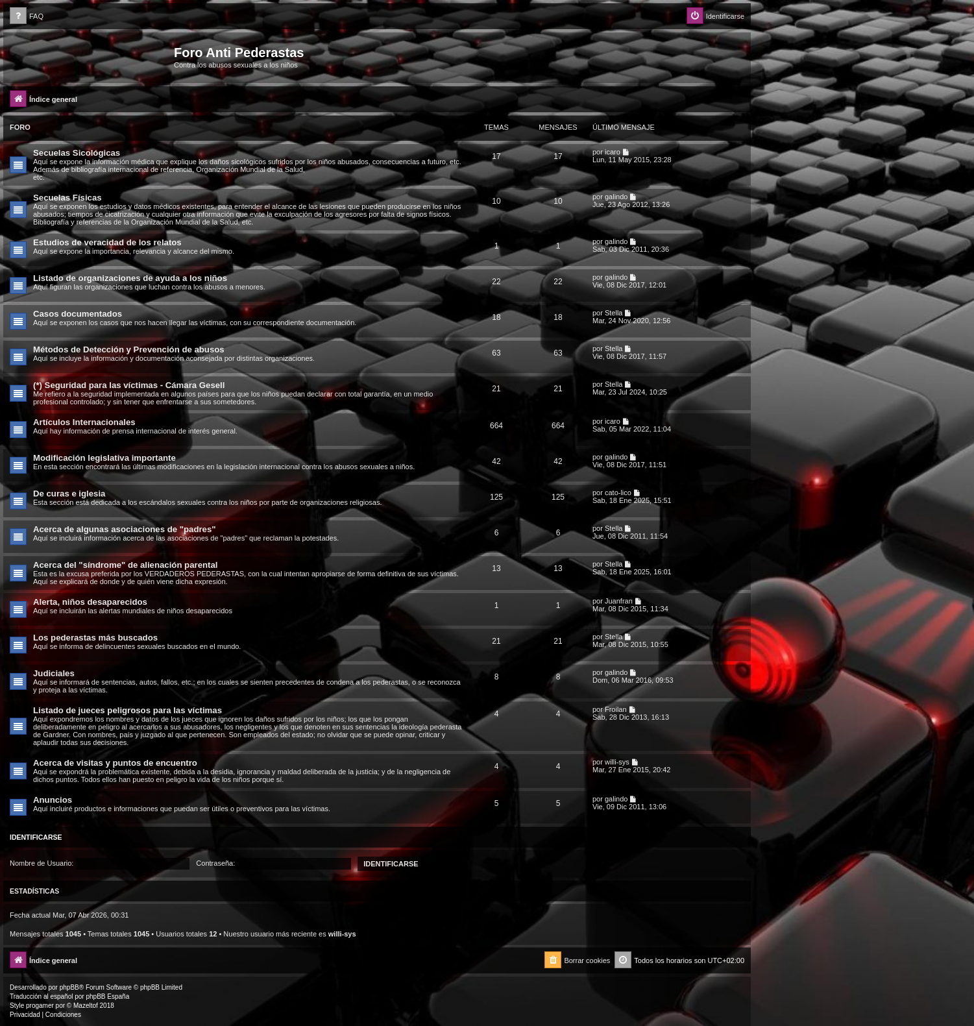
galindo (616, 197)
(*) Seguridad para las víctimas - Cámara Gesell (129, 385)
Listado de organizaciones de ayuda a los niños (130, 278)
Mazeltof (85, 1005)
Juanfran (619, 601)
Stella (614, 313)
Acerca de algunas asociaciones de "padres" (124, 529)
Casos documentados (77, 314)
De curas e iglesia (69, 493)
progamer (40, 1005)
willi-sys (617, 762)
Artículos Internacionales (84, 422)
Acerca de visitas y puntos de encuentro (115, 763)
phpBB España (107, 996)
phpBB (69, 987)
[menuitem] (26, 16)
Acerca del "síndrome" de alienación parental (125, 565)
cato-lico (618, 492)
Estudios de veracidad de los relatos (107, 242)
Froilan (616, 709)
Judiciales (54, 673)
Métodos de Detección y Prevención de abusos (129, 349)
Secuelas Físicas (67, 197)
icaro (612, 152)
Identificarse (36, 837)
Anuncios (52, 800)
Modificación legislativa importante (104, 458)
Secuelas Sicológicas (76, 153)
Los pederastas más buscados (95, 637)
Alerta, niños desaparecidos (90, 602)
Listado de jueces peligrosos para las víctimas (127, 710)
